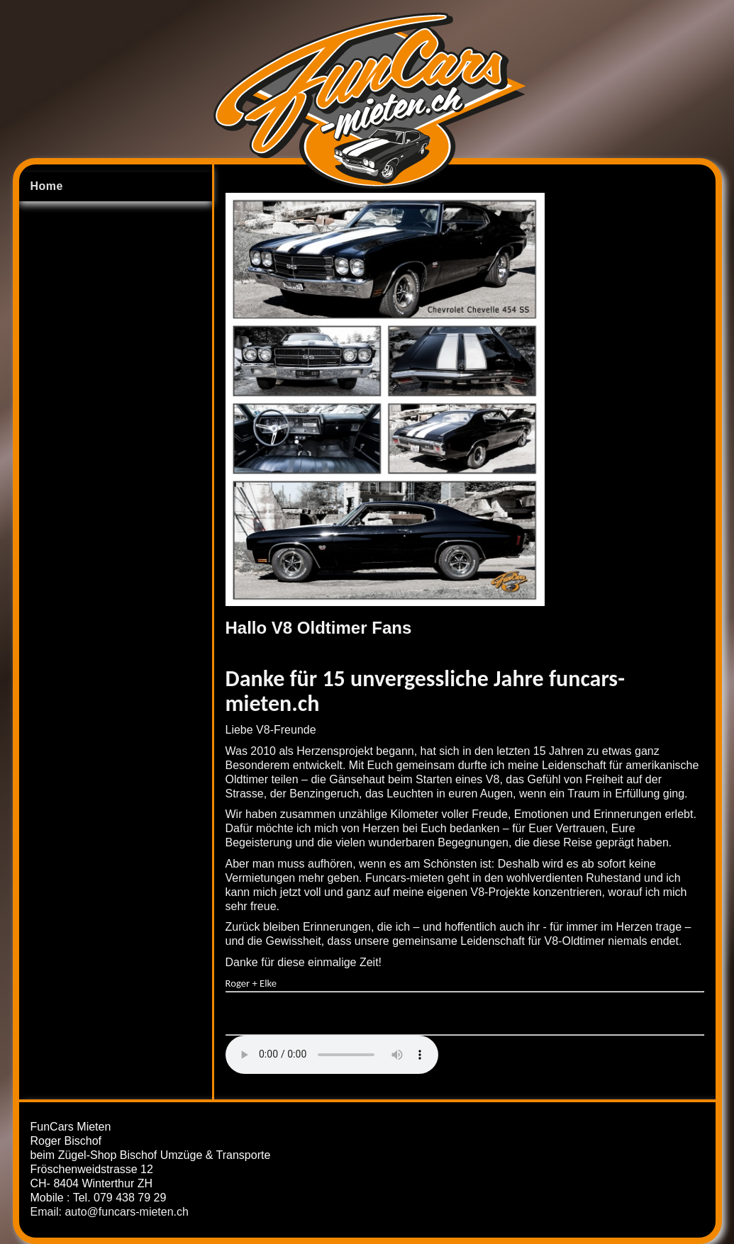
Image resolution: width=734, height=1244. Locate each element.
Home (46, 186)
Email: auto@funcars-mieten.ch (109, 1212)
